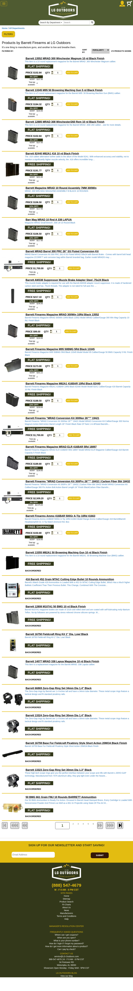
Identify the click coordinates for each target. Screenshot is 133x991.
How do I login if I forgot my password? (66, 943)
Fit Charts (66, 904)
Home (4, 28)
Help (66, 919)
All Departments (17, 28)
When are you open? (66, 938)
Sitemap (66, 899)
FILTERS (8, 34)
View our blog (66, 976)
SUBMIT (100, 855)
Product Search (66, 902)
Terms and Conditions (66, 916)
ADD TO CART (72, 73)
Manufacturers (66, 913)
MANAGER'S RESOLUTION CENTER (66, 926)
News (66, 910)
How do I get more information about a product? (66, 946)
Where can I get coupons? (66, 935)
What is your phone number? (67, 940)
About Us (66, 907)
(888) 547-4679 (66, 885)
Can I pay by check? (66, 949)
